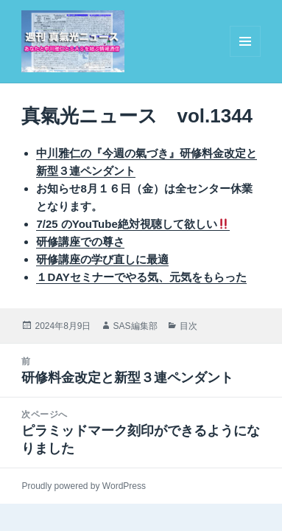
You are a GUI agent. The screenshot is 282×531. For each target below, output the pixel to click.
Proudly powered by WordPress (83, 486)
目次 (188, 326)
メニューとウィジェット (245, 56)
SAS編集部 (135, 326)
